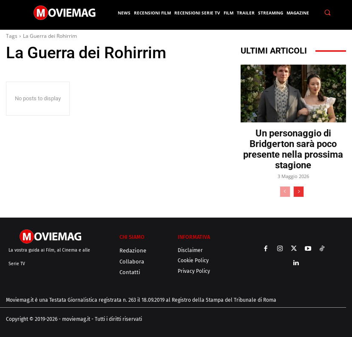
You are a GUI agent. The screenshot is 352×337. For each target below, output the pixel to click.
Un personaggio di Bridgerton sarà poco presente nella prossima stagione (293, 149)
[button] (327, 12)
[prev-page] (285, 191)
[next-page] (298, 191)
